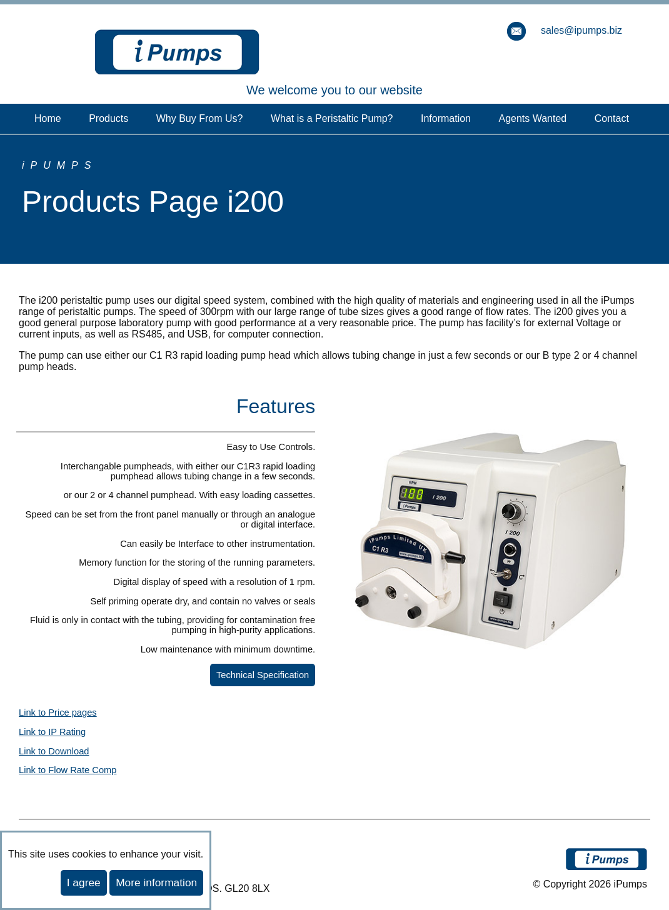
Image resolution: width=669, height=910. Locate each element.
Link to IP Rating (52, 732)
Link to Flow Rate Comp (67, 770)
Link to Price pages (58, 713)
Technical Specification (262, 675)
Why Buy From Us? (199, 118)
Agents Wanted (532, 118)
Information (446, 118)
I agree (84, 882)
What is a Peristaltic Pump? (332, 118)
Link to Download (54, 751)
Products (108, 118)
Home (47, 118)
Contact (612, 118)
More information (156, 882)
